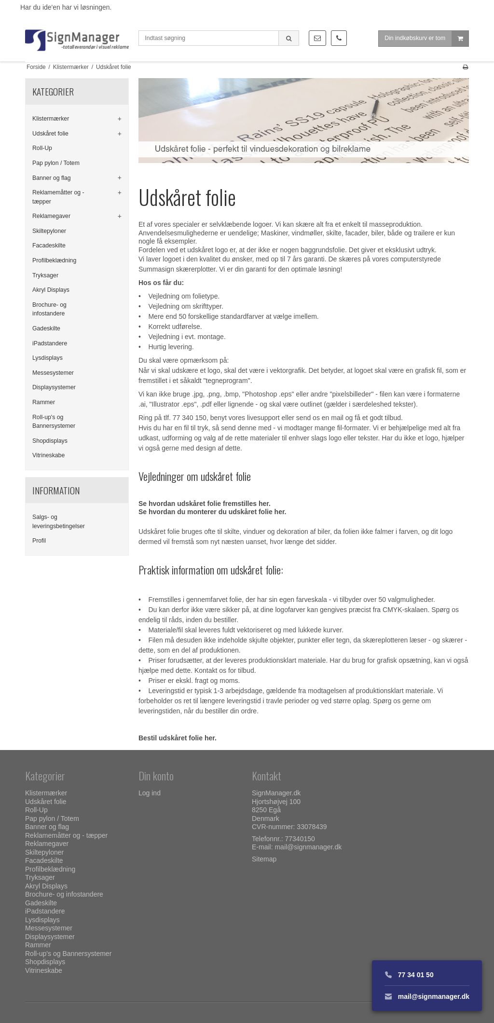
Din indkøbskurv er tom (426, 40)
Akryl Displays (50, 289)
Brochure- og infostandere (49, 309)
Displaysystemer (54, 387)
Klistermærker (50, 118)
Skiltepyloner (49, 231)
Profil (39, 540)
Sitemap (264, 859)
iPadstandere (49, 343)
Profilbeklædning (54, 260)
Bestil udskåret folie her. (177, 738)
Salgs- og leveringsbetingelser (58, 521)
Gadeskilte (46, 328)
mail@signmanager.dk (308, 847)
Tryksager (45, 275)
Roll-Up (42, 148)
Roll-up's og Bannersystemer (53, 421)
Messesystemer (53, 372)
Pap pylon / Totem (56, 163)
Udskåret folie (50, 133)
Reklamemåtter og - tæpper (58, 197)
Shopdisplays (50, 440)
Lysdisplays (47, 358)
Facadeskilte (49, 245)
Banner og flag (51, 178)
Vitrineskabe (48, 455)
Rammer (43, 402)
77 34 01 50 (409, 975)
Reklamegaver (51, 216)
